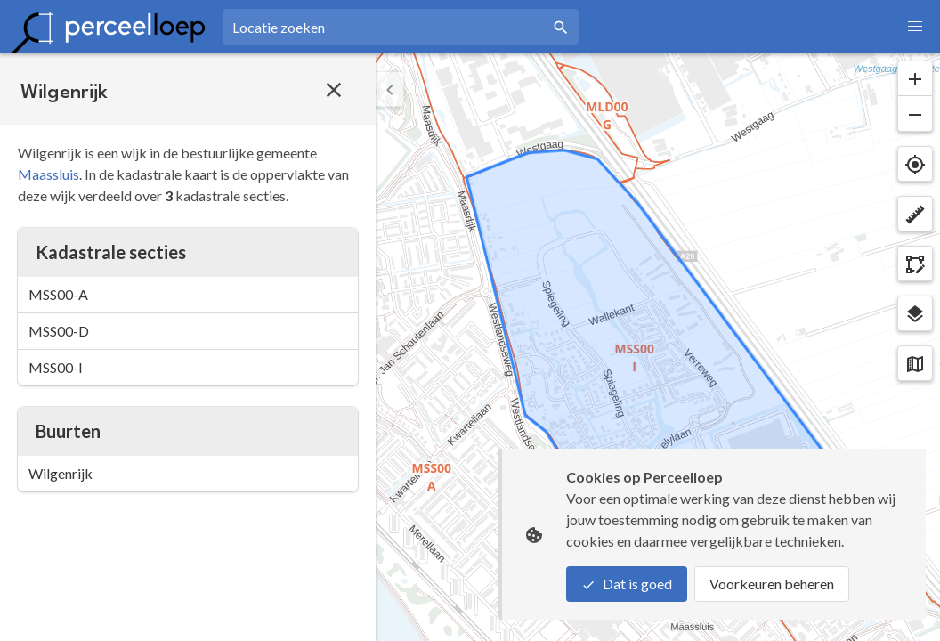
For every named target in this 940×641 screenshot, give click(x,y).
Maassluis (48, 174)
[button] (915, 26)
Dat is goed (626, 583)
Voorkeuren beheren (771, 583)
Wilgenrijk (60, 473)
